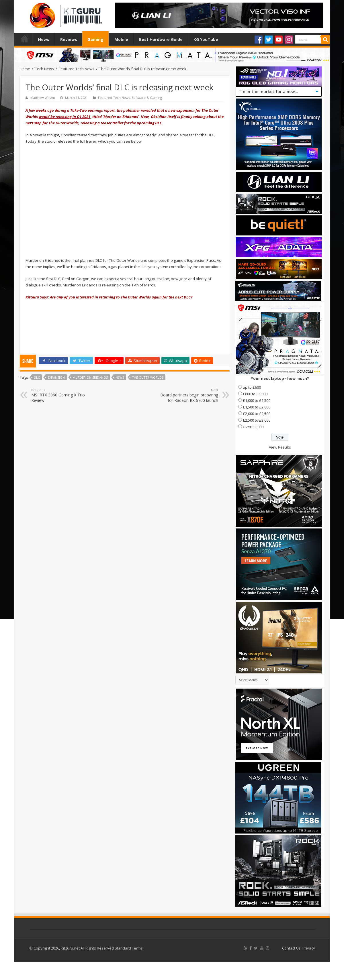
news (120, 377)
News (43, 39)
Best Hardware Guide (161, 39)
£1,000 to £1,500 (256, 400)
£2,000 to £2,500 (256, 413)
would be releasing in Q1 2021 (64, 116)
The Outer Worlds (147, 377)
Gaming (95, 39)
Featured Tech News (76, 68)
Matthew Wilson (42, 97)
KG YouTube (206, 39)
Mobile (121, 39)
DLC (37, 377)
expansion (56, 377)
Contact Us (291, 948)
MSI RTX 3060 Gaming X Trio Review (60, 395)
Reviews (68, 39)
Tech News (44, 68)
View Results (280, 447)
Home (24, 39)
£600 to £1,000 (255, 393)
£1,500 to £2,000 (256, 407)
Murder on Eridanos (90, 377)
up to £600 (252, 387)
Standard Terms (129, 948)
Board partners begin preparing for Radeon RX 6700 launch (188, 395)
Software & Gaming (147, 97)
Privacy (308, 948)
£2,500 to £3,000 (256, 420)
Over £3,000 (253, 426)
